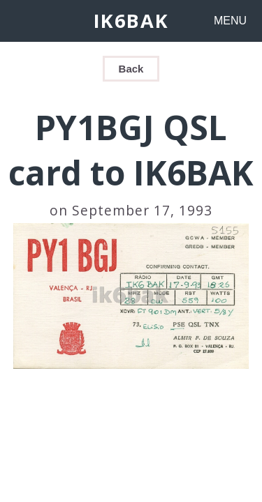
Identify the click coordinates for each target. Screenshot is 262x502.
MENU (230, 20)
